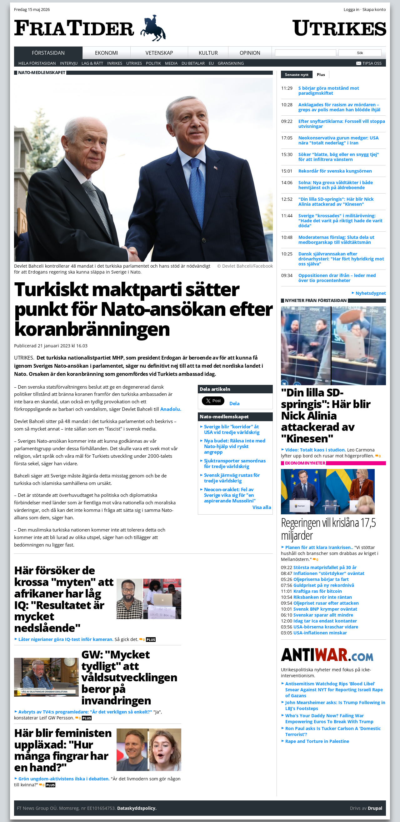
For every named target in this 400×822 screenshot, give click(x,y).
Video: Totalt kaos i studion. (315, 450)
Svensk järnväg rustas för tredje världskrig (232, 478)
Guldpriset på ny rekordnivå (323, 585)
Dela (234, 403)
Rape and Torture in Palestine (317, 741)
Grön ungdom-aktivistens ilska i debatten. (64, 779)
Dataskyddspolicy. (137, 808)
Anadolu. (170, 409)
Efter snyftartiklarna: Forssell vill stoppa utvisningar (341, 123)
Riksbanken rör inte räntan (322, 597)
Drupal (375, 808)
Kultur (208, 52)
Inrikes (114, 63)
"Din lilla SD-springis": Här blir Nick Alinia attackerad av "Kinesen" (336, 201)
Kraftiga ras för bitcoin (317, 591)
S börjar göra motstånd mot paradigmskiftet (328, 90)
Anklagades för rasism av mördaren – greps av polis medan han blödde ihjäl (339, 107)
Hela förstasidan (37, 63)
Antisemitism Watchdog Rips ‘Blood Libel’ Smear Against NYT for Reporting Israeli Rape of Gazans (334, 689)
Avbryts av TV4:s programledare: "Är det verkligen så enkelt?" (85, 712)
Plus (321, 74)
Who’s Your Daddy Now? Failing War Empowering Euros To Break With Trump (329, 718)
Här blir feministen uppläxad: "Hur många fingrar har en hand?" (62, 749)
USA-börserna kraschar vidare (325, 627)
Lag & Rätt (92, 63)
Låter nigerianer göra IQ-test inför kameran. (65, 639)
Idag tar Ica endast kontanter (325, 621)
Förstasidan (48, 52)
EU (211, 63)
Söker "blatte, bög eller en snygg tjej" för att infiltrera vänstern (338, 156)
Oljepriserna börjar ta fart (321, 579)
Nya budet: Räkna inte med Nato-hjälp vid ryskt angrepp (235, 446)
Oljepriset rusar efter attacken (326, 603)
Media (171, 63)
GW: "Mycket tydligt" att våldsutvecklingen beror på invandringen (129, 677)
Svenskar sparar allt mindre (323, 615)
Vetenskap (159, 52)
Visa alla (261, 507)
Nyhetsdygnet (371, 293)
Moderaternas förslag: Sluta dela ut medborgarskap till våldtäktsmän (336, 239)
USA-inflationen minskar (320, 633)
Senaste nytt (299, 74)
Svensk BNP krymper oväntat (325, 609)
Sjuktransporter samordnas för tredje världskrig (235, 463)
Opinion (250, 52)
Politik (153, 63)
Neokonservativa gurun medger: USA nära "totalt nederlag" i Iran (338, 140)
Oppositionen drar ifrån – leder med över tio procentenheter (337, 277)
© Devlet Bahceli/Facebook (245, 266)
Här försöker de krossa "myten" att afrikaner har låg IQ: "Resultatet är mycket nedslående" (63, 598)
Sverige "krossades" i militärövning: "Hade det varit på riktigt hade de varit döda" (340, 221)
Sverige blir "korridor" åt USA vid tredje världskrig (231, 429)
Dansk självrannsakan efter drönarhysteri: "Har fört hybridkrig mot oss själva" (341, 259)
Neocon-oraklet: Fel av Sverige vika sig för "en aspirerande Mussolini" (230, 495)
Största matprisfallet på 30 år (325, 567)
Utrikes (134, 63)
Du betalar (193, 63)
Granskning (231, 63)
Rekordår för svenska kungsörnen (335, 171)
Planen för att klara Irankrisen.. (319, 547)
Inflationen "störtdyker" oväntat (328, 573)
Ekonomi (106, 52)
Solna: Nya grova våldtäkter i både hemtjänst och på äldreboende (335, 184)
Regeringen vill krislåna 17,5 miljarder (328, 528)
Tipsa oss (372, 63)
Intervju (69, 63)
